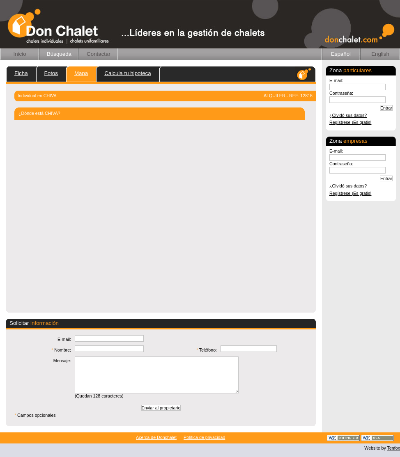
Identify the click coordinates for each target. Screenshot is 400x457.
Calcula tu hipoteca (127, 73)
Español (341, 54)
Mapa (81, 73)
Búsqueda (59, 54)
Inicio (19, 54)
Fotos (51, 73)
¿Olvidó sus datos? (348, 115)
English (380, 54)
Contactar (98, 54)
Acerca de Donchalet (156, 437)
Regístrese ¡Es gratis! (350, 122)
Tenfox (393, 448)
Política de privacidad (204, 437)
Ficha (21, 73)
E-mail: (336, 80)
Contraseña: (341, 93)
